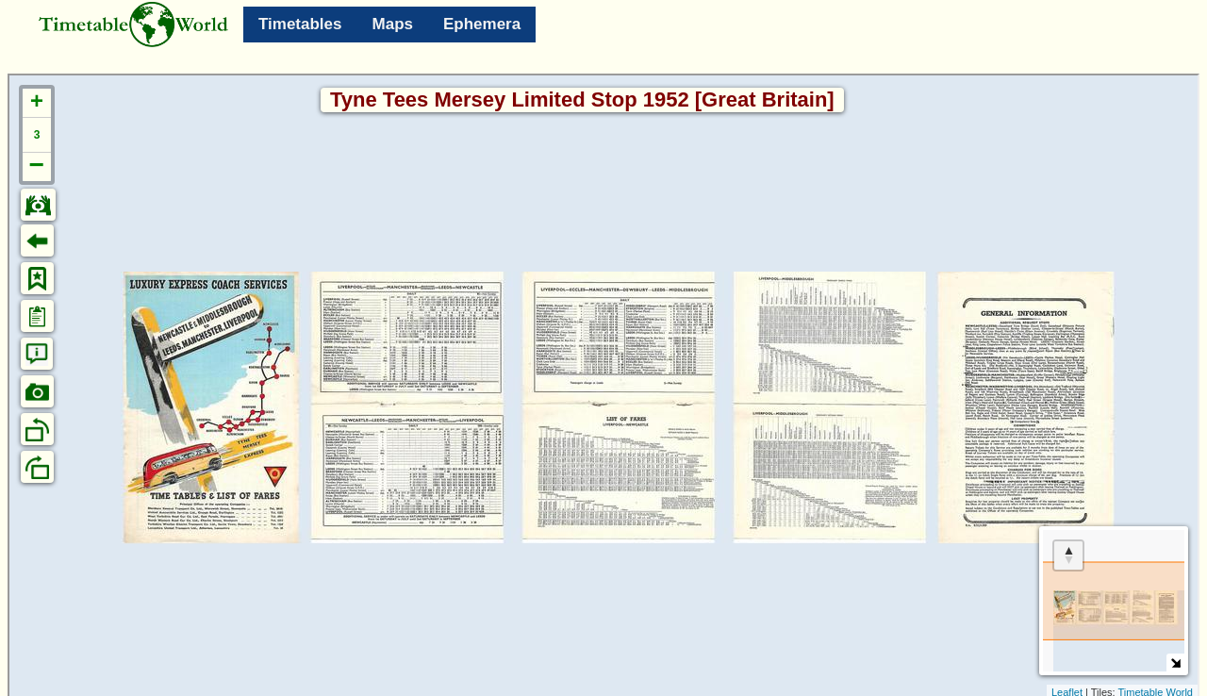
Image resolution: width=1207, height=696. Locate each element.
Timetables (300, 24)
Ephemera (482, 24)
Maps (392, 24)
